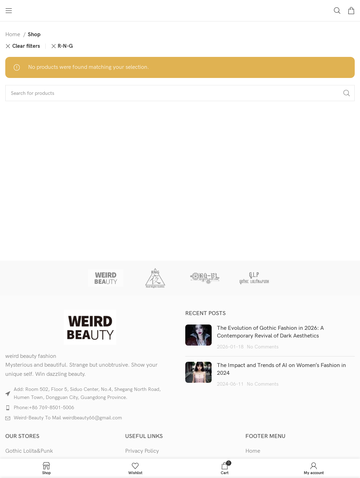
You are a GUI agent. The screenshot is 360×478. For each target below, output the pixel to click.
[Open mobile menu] (9, 11)
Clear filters (26, 46)
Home (13, 34)
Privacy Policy (142, 451)
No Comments (262, 347)
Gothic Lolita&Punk (29, 451)
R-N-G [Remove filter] (65, 46)
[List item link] (90, 408)
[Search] (337, 11)
